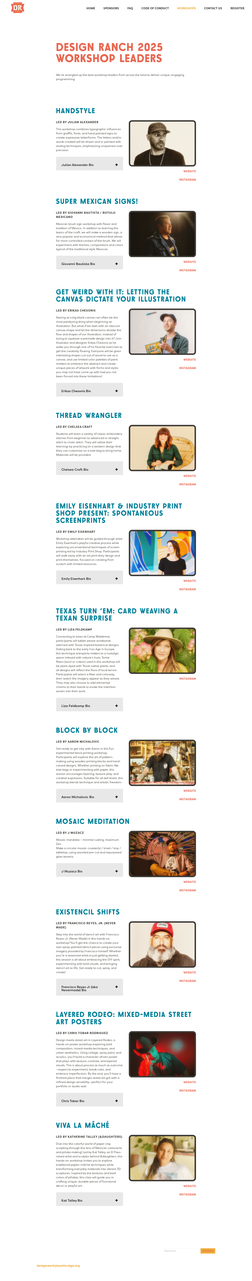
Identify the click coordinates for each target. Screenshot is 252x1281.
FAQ (130, 8)
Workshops (186, 8)
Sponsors (111, 8)
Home (90, 8)
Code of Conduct (155, 8)
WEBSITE (189, 171)
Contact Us (213, 8)
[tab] (89, 163)
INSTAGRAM (187, 180)
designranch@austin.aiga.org (58, 1266)
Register (237, 8)
